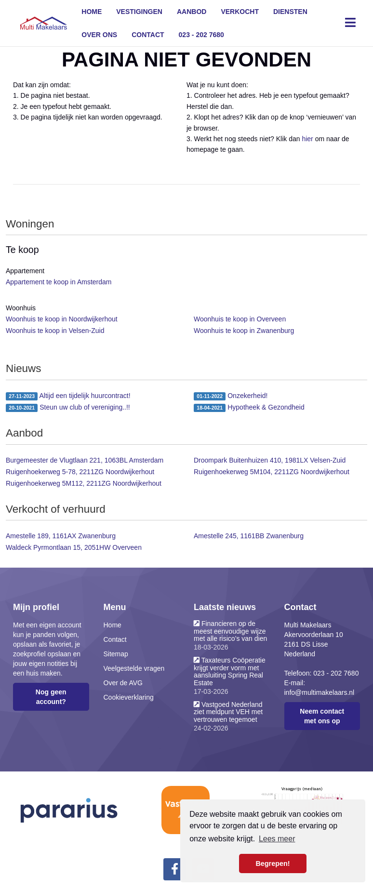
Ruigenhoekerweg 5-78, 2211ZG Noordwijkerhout (80, 472)
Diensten (290, 11)
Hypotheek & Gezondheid (249, 407)
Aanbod (191, 11)
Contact (148, 35)
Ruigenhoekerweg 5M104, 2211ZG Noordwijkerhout (271, 472)
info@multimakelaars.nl (319, 692)
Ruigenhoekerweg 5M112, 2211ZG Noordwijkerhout (83, 483)
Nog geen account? (51, 696)
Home (91, 11)
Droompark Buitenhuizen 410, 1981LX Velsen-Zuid (270, 460)
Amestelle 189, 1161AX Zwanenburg (61, 536)
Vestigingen (139, 11)
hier (307, 139)
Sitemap (116, 654)
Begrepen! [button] (272, 863)
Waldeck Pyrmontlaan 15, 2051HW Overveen (74, 547)
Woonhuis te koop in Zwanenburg (244, 330)
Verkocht (240, 11)
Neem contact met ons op (322, 716)
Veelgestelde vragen (134, 668)
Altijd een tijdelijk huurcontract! (68, 396)
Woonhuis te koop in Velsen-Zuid (55, 330)
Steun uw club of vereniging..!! (68, 407)
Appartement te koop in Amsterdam (58, 282)
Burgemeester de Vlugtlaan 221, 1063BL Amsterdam (84, 460)
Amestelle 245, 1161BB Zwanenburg (249, 536)
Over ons (99, 35)
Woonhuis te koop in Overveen (240, 319)
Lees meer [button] (277, 839)
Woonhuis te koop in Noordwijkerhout (62, 319)
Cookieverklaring (129, 697)
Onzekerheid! (230, 396)
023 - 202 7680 (201, 35)
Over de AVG (123, 683)
